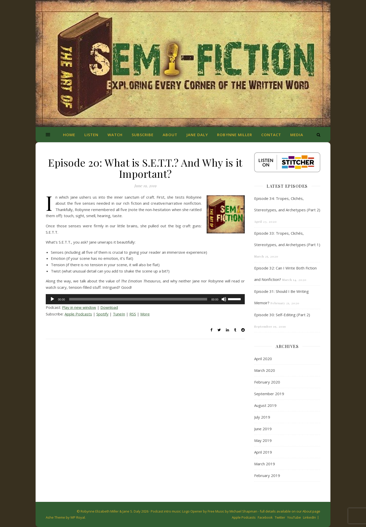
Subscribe (143, 134)
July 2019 (262, 417)
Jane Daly (197, 134)
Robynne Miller (234, 134)
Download (109, 307)
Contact (271, 134)
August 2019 (265, 405)
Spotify (102, 313)
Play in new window (79, 307)
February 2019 (267, 475)
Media (296, 134)
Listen (91, 134)
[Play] (52, 299)
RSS (132, 313)
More (145, 313)
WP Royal (77, 517)
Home (69, 134)
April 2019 (263, 452)
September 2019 (269, 393)
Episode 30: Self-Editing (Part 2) (282, 314)
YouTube (294, 517)
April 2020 (263, 358)
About (170, 134)
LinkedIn (309, 517)
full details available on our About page (290, 511)
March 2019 (264, 463)
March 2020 (264, 370)
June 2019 (263, 428)
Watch (115, 134)
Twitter (280, 517)
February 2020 (267, 382)
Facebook (265, 517)
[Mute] (223, 299)
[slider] (138, 299)
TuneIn (119, 313)
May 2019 (263, 440)
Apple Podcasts (78, 313)
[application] (145, 299)
